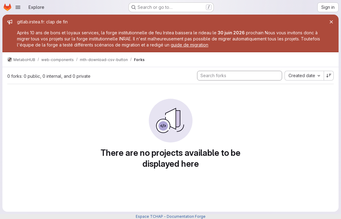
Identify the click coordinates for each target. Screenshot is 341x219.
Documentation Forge (186, 216)
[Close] (331, 22)
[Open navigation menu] (18, 7)
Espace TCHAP (149, 216)
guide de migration (189, 44)
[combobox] (304, 75)
